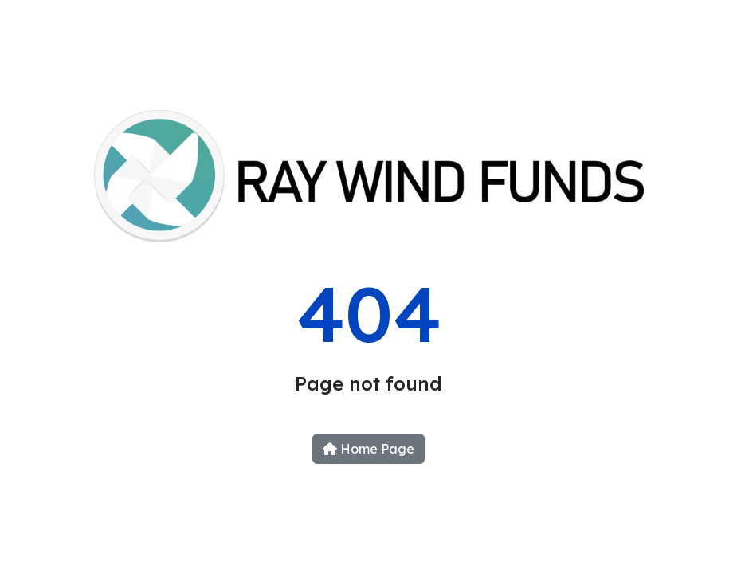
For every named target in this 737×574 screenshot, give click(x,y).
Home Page (368, 449)
